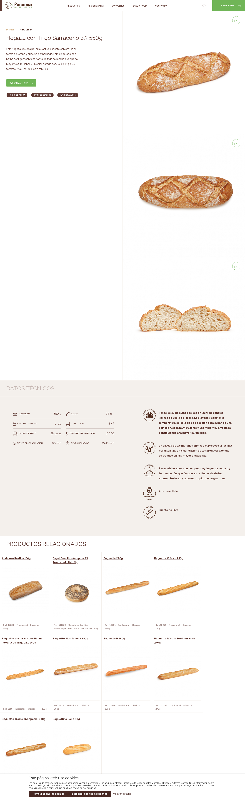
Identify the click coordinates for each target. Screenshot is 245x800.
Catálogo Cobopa (120, 757)
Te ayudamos (226, 5)
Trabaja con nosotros (209, 746)
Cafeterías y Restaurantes (72, 748)
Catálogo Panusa (120, 762)
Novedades (116, 748)
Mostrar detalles (122, 793)
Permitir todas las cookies (48, 793)
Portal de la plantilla (209, 755)
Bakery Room (26, 753)
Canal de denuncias (209, 765)
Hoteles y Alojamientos (71, 762)
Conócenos (25, 748)
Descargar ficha (19, 83)
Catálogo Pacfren (121, 767)
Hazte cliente (27, 762)
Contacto (25, 757)
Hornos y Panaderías (69, 753)
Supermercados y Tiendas (72, 757)
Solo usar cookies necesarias (89, 793)
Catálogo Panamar (121, 753)
